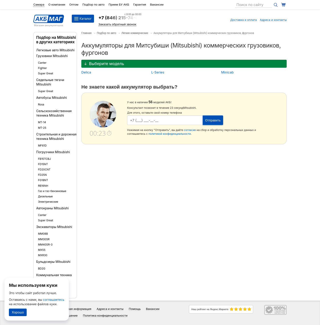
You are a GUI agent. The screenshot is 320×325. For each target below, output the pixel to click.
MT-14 (42, 122)
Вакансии (157, 4)
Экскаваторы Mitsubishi (54, 227)
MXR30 (42, 255)
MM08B (43, 233)
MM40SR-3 (45, 244)
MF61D (42, 145)
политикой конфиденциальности (169, 133)
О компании (56, 4)
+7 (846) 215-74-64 (119, 17)
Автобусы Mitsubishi (51, 97)
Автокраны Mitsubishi (52, 208)
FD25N (42, 174)
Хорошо (18, 312)
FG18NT (43, 180)
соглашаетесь (53, 299)
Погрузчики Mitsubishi (53, 152)
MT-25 (42, 127)
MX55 (41, 250)
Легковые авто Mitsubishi (55, 50)
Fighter (42, 68)
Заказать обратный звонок (117, 24)
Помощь (134, 309)
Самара (38, 4)
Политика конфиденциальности (105, 315)
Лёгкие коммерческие (135, 33)
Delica (86, 72)
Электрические (48, 201)
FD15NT (43, 164)
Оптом (73, 4)
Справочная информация (73, 309)
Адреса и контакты (273, 20)
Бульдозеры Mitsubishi (53, 262)
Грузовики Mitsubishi (52, 56)
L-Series (157, 72)
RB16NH (43, 185)
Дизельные (45, 196)
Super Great (45, 73)
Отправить (212, 120)
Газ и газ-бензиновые (52, 191)
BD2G (41, 268)
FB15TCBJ (44, 159)
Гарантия (139, 4)
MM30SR (44, 239)
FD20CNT (44, 169)
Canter (42, 62)
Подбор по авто (93, 4)
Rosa (41, 104)
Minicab (227, 72)
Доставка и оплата (243, 20)
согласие (190, 130)
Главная (86, 33)
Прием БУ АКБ (118, 4)
